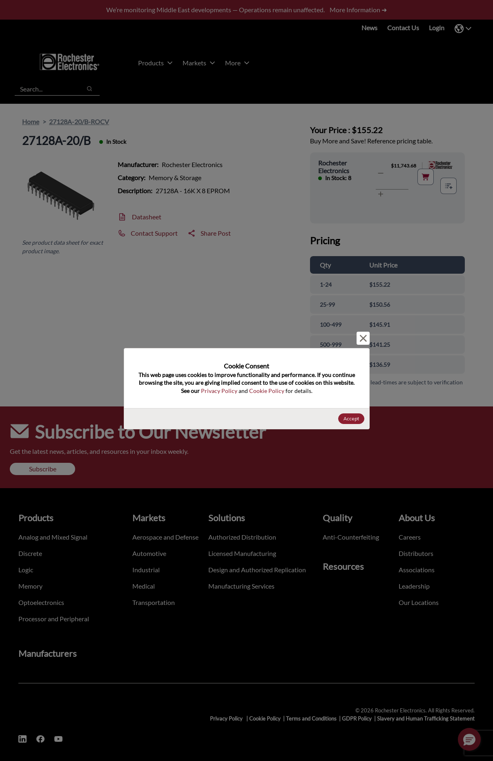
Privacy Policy (219, 390)
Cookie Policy (266, 390)
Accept (351, 418)
